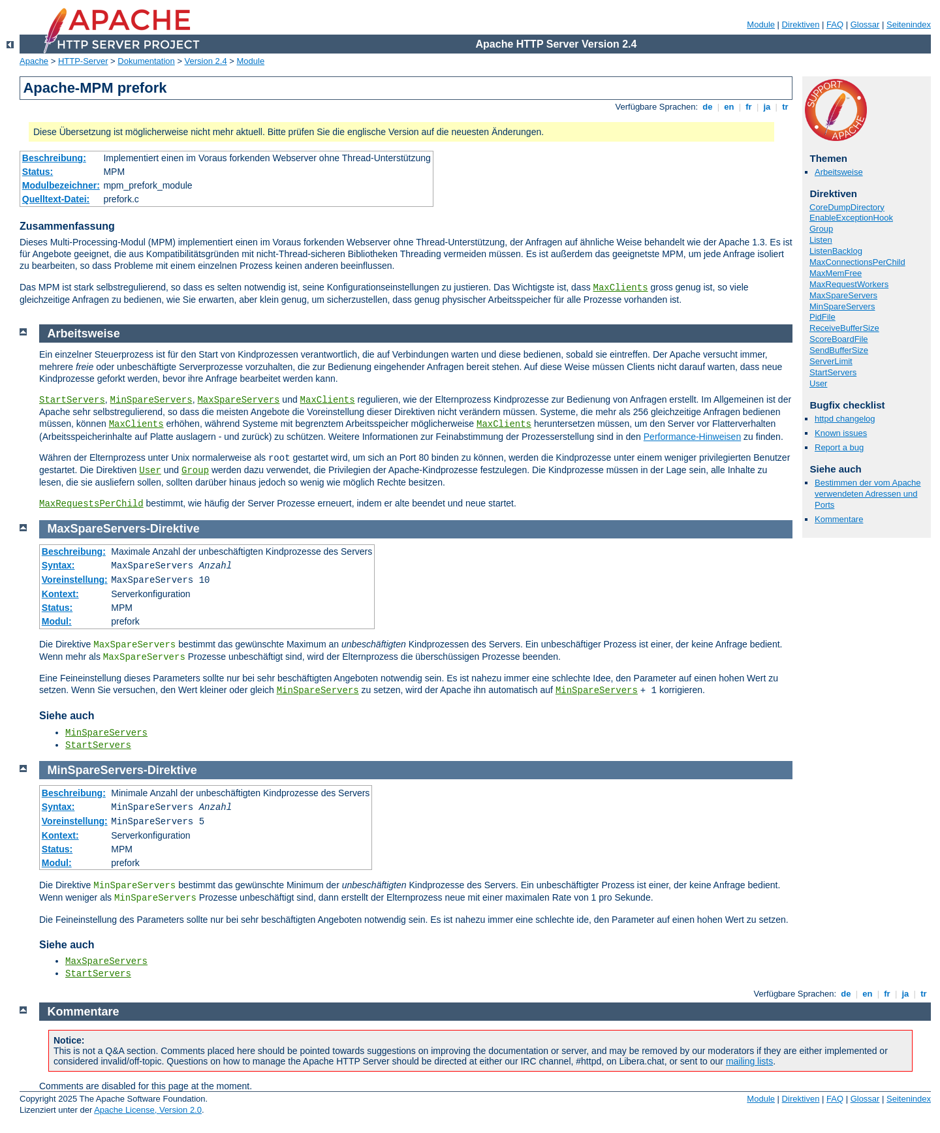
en (729, 107)
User (818, 383)
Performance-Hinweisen (692, 436)
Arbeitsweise (839, 172)
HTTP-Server (83, 61)
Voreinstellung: (75, 579)
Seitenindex (908, 24)
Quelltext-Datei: (55, 199)
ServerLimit (831, 361)
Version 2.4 (206, 61)
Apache (34, 61)
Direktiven (801, 24)
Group (821, 229)
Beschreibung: (54, 158)
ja (767, 107)
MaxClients (620, 288)
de (707, 107)
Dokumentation (146, 61)
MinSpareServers (842, 306)
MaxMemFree (835, 273)
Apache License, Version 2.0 (148, 1110)
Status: (37, 171)
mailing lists (749, 1061)
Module (761, 24)
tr (785, 107)
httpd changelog (845, 419)
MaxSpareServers (843, 295)
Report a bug (839, 447)
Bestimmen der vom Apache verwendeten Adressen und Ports (868, 494)
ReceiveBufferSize (844, 328)
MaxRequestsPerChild (91, 504)
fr (749, 107)
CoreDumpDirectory (847, 207)
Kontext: (60, 594)
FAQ (834, 24)
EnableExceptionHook (851, 218)
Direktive (175, 528)
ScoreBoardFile (838, 339)
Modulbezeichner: (61, 185)
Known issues (841, 433)
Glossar (865, 24)
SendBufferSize (838, 350)
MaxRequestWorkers (848, 284)
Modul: (57, 621)
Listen (820, 240)
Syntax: (58, 565)
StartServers (832, 372)
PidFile (822, 317)
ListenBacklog (835, 251)
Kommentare (839, 519)
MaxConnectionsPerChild (857, 262)
